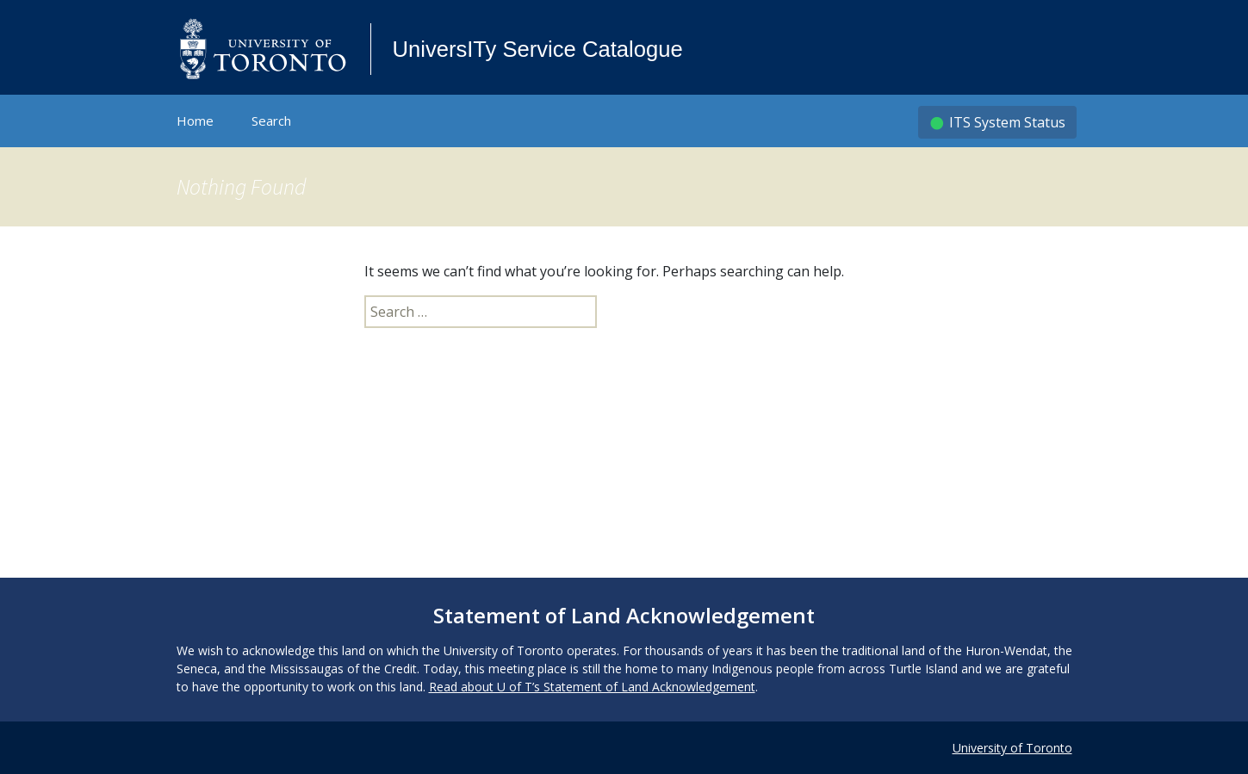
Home (195, 120)
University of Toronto (1012, 748)
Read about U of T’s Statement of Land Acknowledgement (592, 686)
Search (271, 120)
